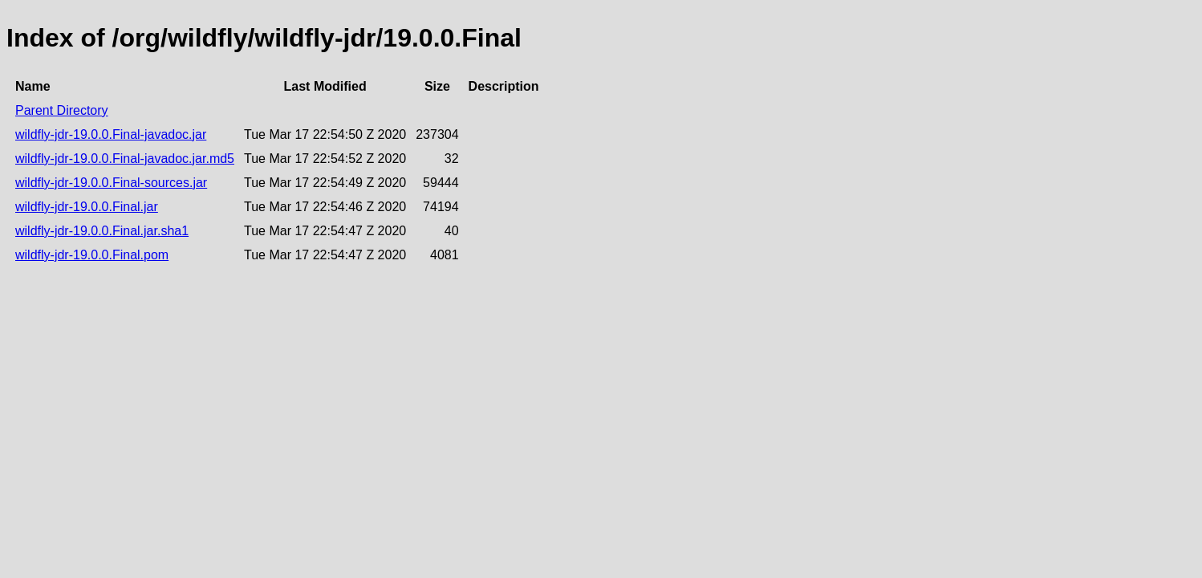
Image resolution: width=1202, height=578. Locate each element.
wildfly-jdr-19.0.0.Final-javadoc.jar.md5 (124, 158)
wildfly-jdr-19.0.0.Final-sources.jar (111, 182)
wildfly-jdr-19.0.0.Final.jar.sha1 (102, 231)
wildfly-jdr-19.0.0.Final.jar (86, 207)
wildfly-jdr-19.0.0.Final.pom (92, 255)
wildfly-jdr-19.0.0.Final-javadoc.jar (110, 134)
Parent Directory (61, 110)
